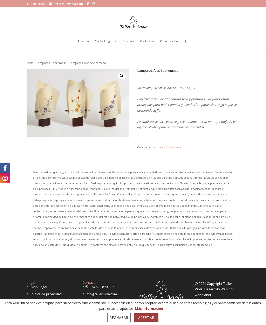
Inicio (83, 41)
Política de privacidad (45, 294)
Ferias (129, 41)
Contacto (169, 41)
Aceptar (146, 317)
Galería (147, 41)
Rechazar (119, 317)
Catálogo (104, 41)
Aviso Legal (38, 287)
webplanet (203, 295)
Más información (149, 308)
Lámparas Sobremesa (51, 63)
